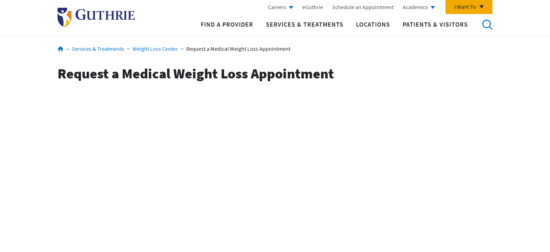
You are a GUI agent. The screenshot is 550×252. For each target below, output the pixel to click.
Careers (277, 7)
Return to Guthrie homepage (96, 17)
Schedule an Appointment (363, 7)
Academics (415, 7)
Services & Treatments (304, 24)
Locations (373, 24)
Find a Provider (227, 24)
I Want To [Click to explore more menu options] (465, 6)
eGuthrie (312, 7)
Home (60, 48)
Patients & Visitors (435, 24)
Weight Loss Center (155, 48)
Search (487, 24)
